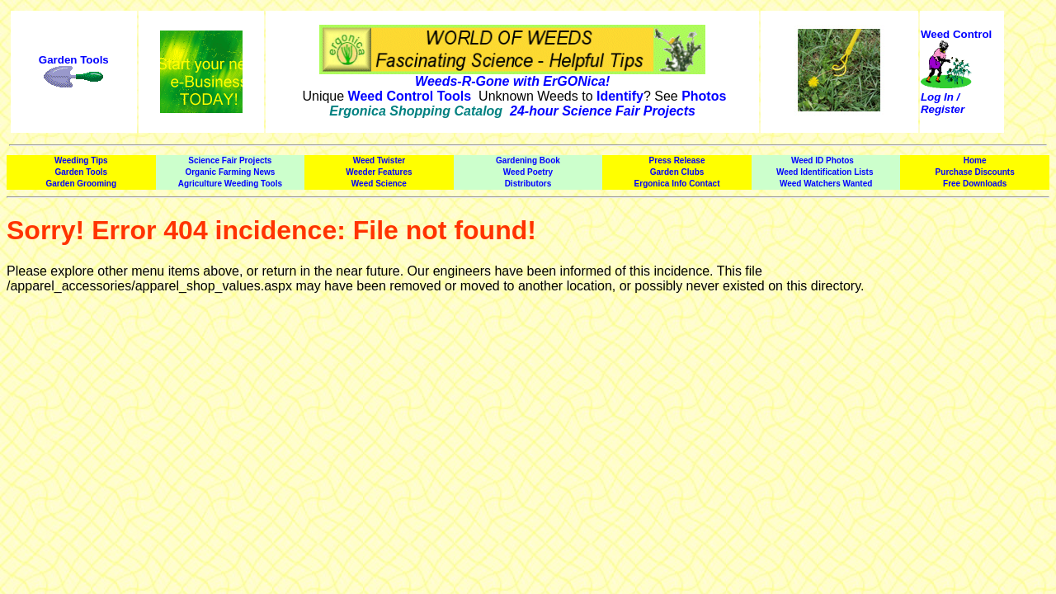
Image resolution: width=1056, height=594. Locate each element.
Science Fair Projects (229, 160)
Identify (620, 96)
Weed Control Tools (410, 96)
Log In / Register (942, 103)
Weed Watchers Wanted (826, 183)
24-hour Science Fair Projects (602, 111)
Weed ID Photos (822, 160)
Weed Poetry (528, 172)
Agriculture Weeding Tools (230, 183)
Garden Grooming (81, 183)
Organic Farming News (230, 172)
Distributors (528, 183)
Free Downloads (974, 183)
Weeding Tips (81, 160)
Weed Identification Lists (825, 172)
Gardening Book (528, 160)
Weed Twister (379, 160)
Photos (703, 96)
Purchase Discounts (975, 172)
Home (975, 160)
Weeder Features (379, 172)
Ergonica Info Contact (677, 183)
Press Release (677, 160)
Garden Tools (74, 60)
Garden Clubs (677, 172)
